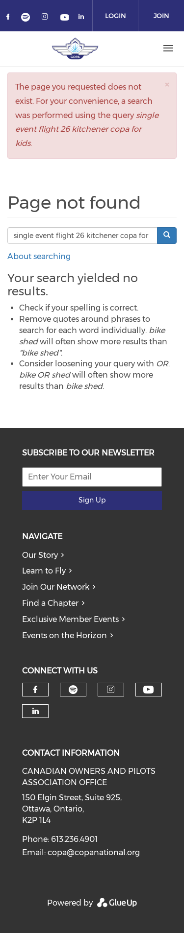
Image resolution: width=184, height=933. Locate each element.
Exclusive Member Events (70, 619)
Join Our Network (55, 587)
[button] (166, 84)
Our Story (40, 555)
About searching (39, 256)
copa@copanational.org (94, 852)
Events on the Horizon (64, 635)
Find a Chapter (50, 603)
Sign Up (92, 500)
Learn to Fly (44, 570)
